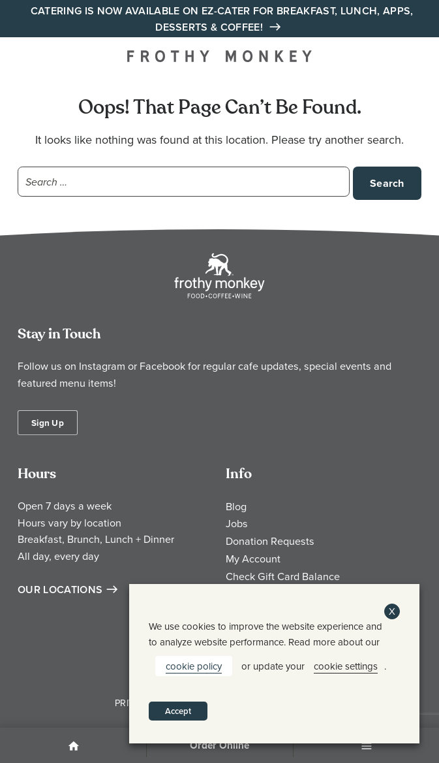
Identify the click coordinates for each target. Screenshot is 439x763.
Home (73, 746)
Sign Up (47, 422)
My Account (253, 558)
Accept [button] (178, 711)
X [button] (392, 611)
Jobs (237, 523)
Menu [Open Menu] (366, 746)
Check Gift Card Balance (283, 576)
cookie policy (194, 666)
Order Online (219, 745)
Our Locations (60, 589)
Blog (236, 506)
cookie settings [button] (346, 666)
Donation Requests (270, 541)
